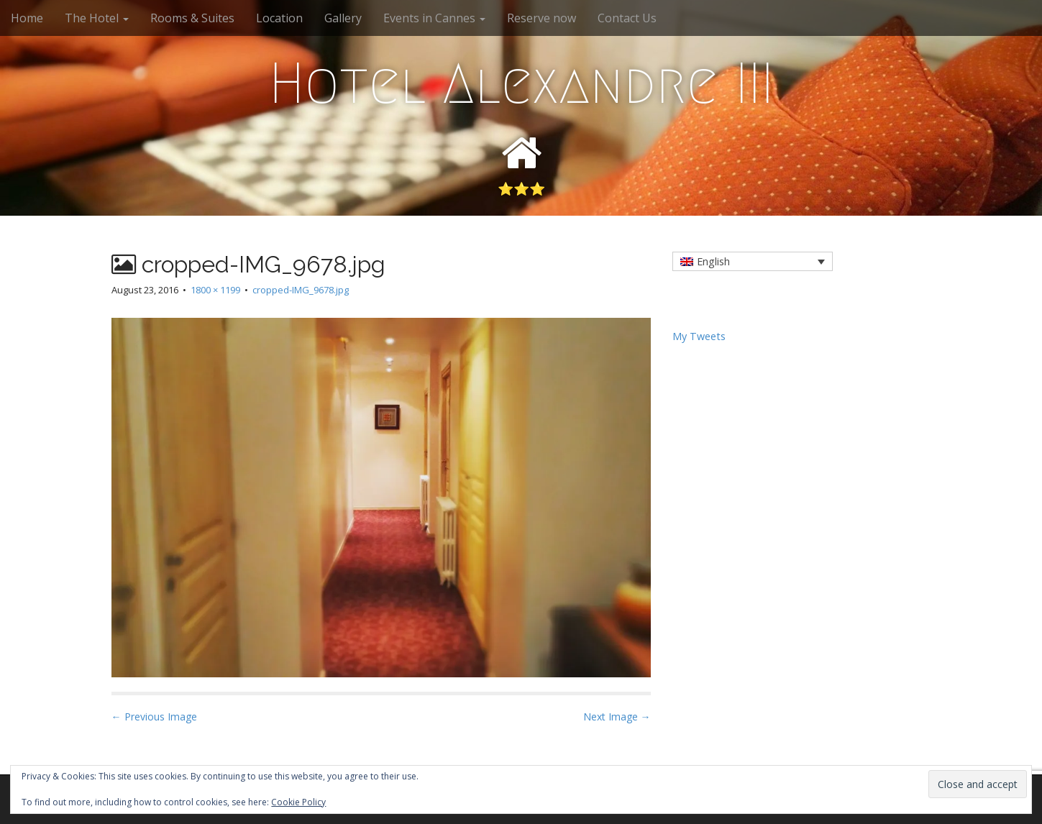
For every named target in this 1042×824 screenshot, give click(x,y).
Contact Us (627, 18)
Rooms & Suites (192, 18)
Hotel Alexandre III (521, 83)
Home (27, 18)
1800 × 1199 (215, 289)
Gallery (343, 18)
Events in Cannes (434, 18)
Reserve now (541, 18)
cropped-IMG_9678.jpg (300, 289)
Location (279, 18)
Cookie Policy (298, 802)
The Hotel (97, 18)
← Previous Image (154, 716)
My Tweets (699, 336)
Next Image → (617, 716)
